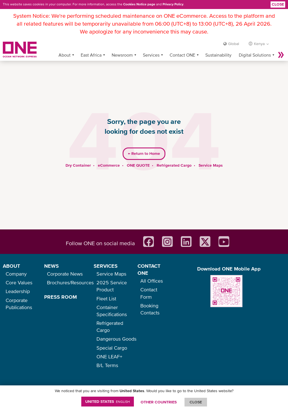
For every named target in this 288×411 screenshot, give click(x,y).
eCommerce (109, 156)
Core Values (19, 282)
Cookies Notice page (139, 4)
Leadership (18, 291)
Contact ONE (182, 45)
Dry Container (78, 156)
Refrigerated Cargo (174, 156)
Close (278, 4)
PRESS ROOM (60, 297)
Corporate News (65, 274)
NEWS (51, 266)
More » (281, 46)
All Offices (151, 281)
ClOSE (196, 402)
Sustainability (218, 45)
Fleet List (106, 298)
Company (16, 274)
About (64, 45)
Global (233, 34)
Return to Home (144, 144)
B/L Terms (107, 365)
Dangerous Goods (116, 339)
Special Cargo (111, 348)
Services (151, 45)
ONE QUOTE (138, 156)
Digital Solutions (255, 45)
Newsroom (122, 45)
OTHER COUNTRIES (159, 402)
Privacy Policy (173, 4)
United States (107, 401)
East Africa (91, 45)
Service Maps (211, 156)
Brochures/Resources (70, 282)
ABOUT (11, 266)
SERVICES (106, 266)
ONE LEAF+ (109, 356)
